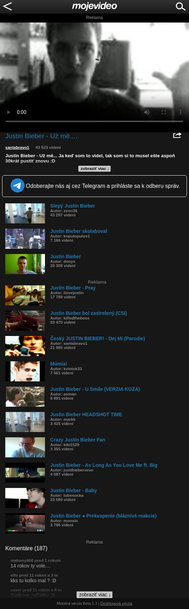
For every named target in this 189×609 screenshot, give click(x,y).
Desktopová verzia (116, 603)
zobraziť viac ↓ (95, 168)
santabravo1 (17, 147)
